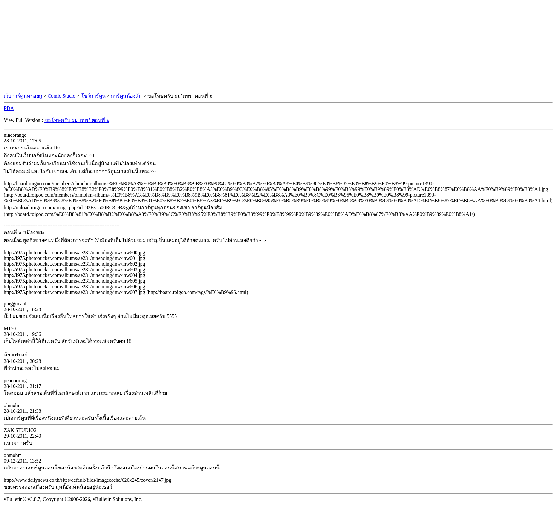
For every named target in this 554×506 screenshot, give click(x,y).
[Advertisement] (277, 47)
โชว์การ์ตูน (93, 96)
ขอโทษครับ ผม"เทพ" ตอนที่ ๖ (76, 120)
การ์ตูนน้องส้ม (126, 96)
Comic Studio (61, 96)
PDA (9, 108)
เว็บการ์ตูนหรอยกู (23, 96)
